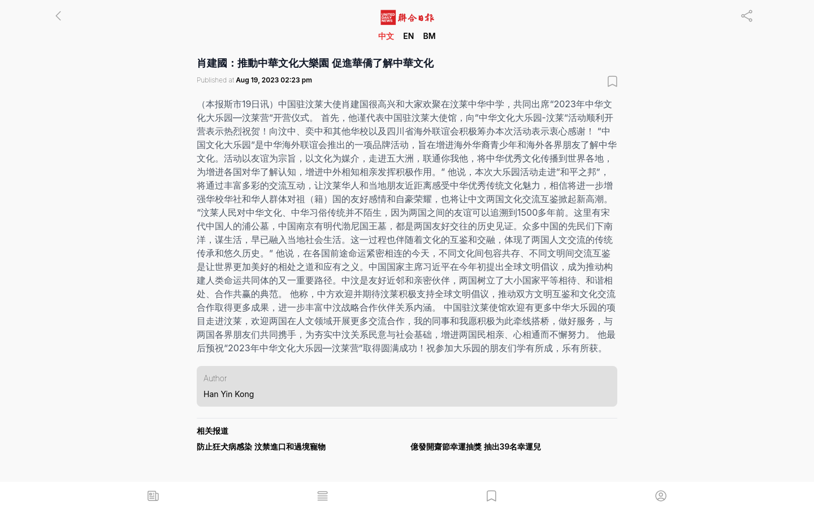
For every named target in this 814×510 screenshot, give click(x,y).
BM (429, 36)
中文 (386, 36)
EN (408, 36)
